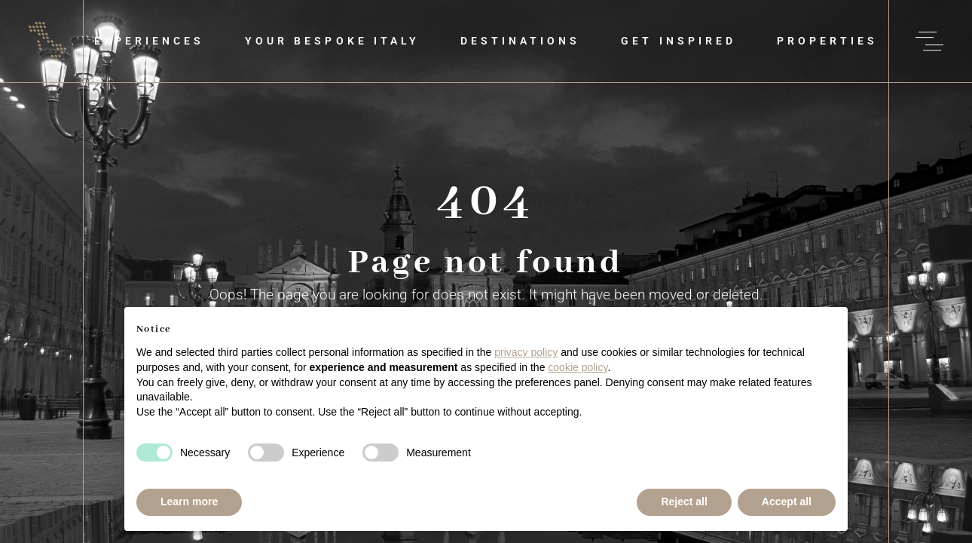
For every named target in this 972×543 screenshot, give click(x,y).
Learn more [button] (189, 501)
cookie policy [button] (577, 367)
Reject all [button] (684, 501)
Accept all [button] (787, 501)
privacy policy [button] (526, 352)
